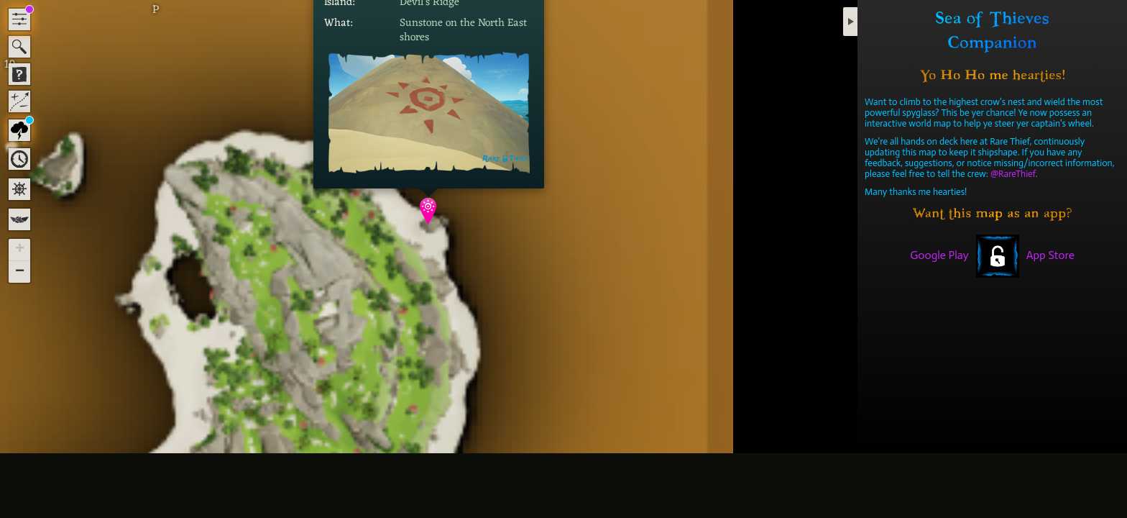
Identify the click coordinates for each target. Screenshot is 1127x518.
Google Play (939, 255)
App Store (1050, 255)
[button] (429, 211)
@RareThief (1013, 173)
